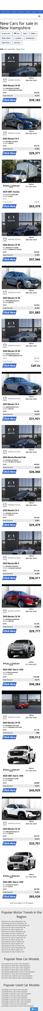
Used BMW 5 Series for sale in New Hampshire (16, 1000)
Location (18, 38)
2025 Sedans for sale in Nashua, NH (13, 933)
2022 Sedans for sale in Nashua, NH (13, 952)
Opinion (34, 12)
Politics (14, 12)
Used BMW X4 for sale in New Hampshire (15, 1004)
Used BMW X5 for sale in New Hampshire (15, 992)
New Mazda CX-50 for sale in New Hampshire (16, 966)
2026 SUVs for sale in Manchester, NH (14, 921)
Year (25, 33)
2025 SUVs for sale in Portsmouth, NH (13, 927)
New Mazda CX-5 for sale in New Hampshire (15, 964)
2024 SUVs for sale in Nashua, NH (12, 939)
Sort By (17, 43)
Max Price (6, 43)
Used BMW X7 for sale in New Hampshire (15, 998)
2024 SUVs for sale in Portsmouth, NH (13, 937)
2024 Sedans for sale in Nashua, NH (13, 942)
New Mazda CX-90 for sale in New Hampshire (16, 970)
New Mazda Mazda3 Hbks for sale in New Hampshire (18, 972)
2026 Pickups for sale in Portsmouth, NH (14, 923)
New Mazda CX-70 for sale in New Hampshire (16, 974)
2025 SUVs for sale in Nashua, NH (12, 929)
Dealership (30, 38)
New (17, 33)
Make (33, 33)
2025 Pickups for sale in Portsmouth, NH (14, 935)
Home (3, 12)
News (9, 12)
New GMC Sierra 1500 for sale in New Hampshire (17, 976)
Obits (40, 12)
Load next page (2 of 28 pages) (21, 903)
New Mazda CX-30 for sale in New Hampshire (16, 968)
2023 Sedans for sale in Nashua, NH (13, 946)
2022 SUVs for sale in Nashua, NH (12, 950)
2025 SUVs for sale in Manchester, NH (14, 931)
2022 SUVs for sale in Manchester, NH (14, 948)
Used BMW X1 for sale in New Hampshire (15, 996)
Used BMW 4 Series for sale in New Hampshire (16, 1002)
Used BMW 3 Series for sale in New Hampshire (16, 994)
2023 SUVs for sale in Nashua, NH (12, 944)
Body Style (6, 38)
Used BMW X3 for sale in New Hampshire (15, 990)
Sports (28, 12)
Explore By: (6, 33)
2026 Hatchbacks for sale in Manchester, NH (15, 925)
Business (21, 12)
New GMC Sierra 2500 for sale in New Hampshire (17, 978)
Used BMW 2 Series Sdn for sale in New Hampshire (18, 1006)
